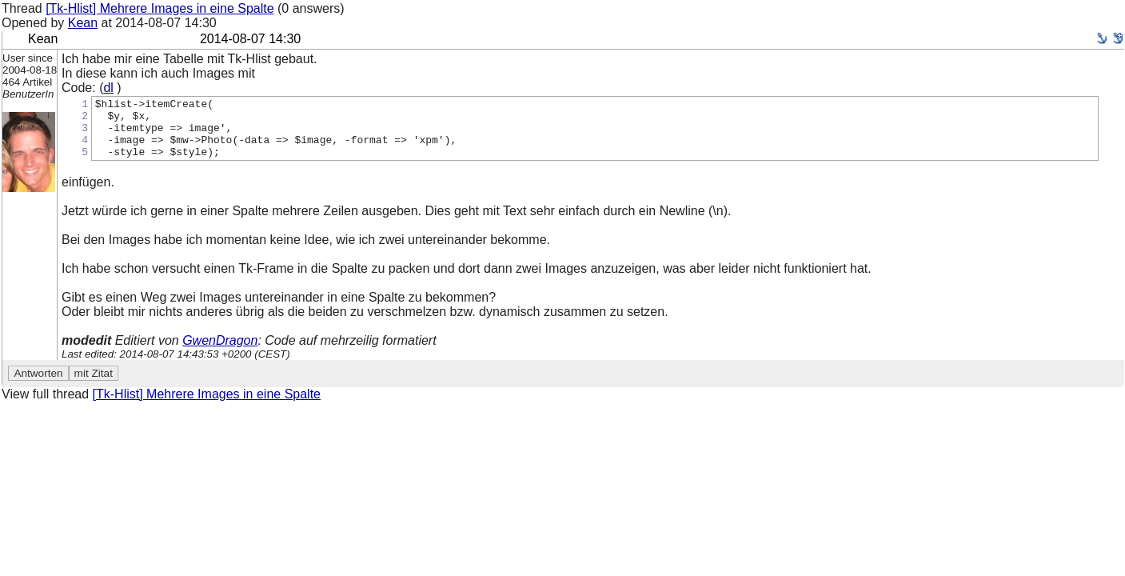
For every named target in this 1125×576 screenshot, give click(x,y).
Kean (83, 23)
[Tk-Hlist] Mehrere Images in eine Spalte (159, 8)
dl (108, 87)
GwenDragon (219, 352)
